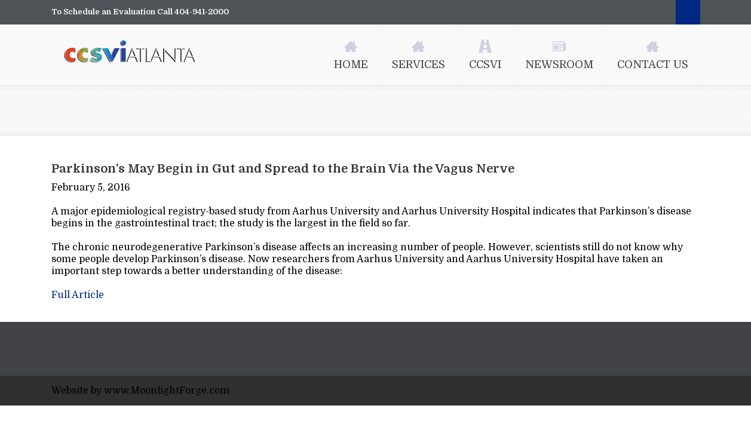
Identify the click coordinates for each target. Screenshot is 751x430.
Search (688, 12)
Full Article (77, 295)
